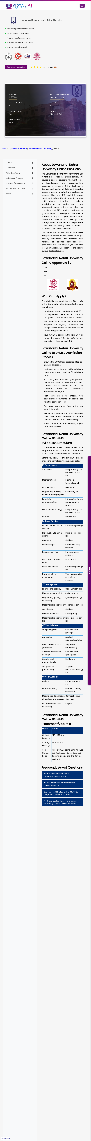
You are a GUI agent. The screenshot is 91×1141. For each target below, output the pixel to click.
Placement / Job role (15, 188)
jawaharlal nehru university (40, 149)
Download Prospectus (16, 67)
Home (3, 149)
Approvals (10, 167)
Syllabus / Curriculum (15, 183)
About (9, 162)
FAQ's (8, 193)
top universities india (18, 149)
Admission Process (14, 178)
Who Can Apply (13, 173)
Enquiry (89, 570)
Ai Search (5, 1138)
